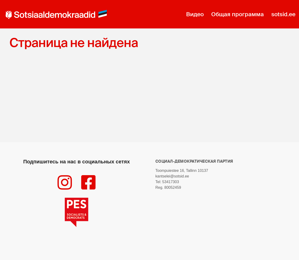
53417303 (170, 182)
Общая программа (237, 14)
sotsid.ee (283, 14)
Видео (195, 14)
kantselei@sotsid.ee (172, 176)
